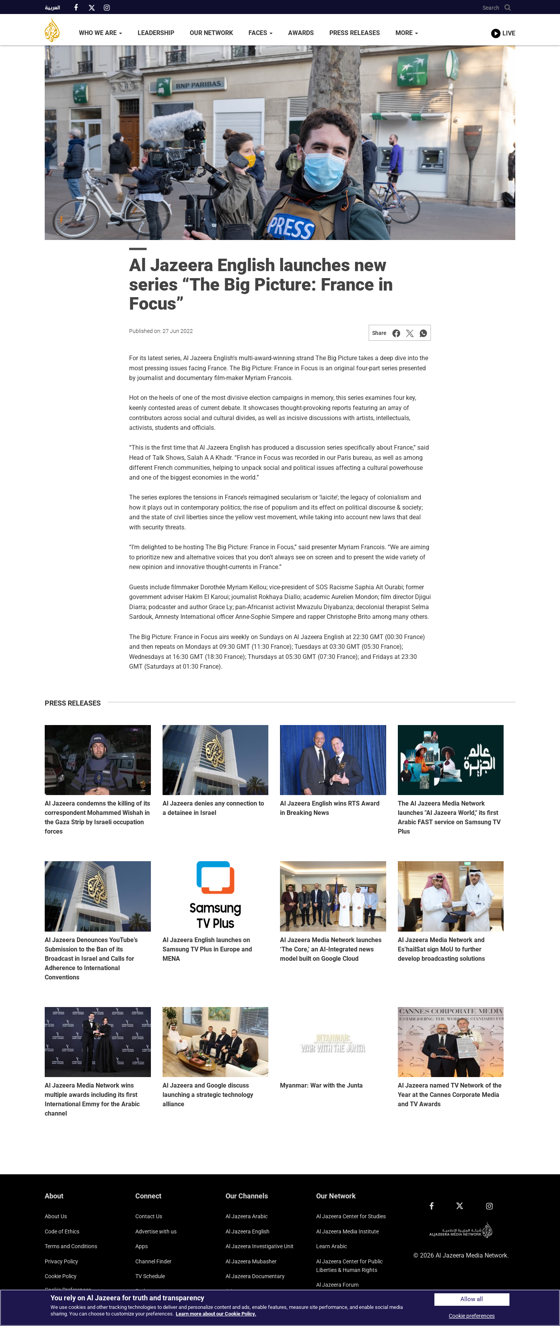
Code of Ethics (62, 1231)
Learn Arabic (331, 1246)
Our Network (211, 33)
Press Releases (354, 33)
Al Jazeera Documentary (255, 1276)
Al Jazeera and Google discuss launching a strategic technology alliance (208, 1095)
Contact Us (148, 1216)
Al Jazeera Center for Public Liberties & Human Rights (349, 1265)
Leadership (156, 33)
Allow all (471, 1299)
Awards (301, 33)
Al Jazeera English (248, 1231)
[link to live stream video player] (503, 26)
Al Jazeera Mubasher (251, 1261)
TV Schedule (150, 1276)
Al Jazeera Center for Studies (351, 1216)
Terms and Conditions (71, 1246)
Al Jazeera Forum (337, 1285)
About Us (56, 1216)
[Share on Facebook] (396, 333)
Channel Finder (153, 1261)
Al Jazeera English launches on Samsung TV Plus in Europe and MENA (207, 949)
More (407, 33)
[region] (280, 1307)
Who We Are (100, 33)
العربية (52, 8)
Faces (260, 33)
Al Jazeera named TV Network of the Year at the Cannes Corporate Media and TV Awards (450, 1095)
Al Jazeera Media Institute (347, 1231)
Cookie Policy (61, 1276)
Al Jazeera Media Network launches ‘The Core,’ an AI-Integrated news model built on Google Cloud (331, 949)
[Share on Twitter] (410, 333)
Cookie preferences (472, 1316)
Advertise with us (156, 1231)
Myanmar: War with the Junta (321, 1085)
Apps (141, 1246)
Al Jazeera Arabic (247, 1216)
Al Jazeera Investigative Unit (260, 1246)
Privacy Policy (61, 1261)
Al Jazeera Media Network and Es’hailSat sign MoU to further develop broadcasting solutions (441, 949)
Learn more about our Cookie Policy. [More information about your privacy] (216, 1314)
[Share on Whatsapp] (423, 333)
